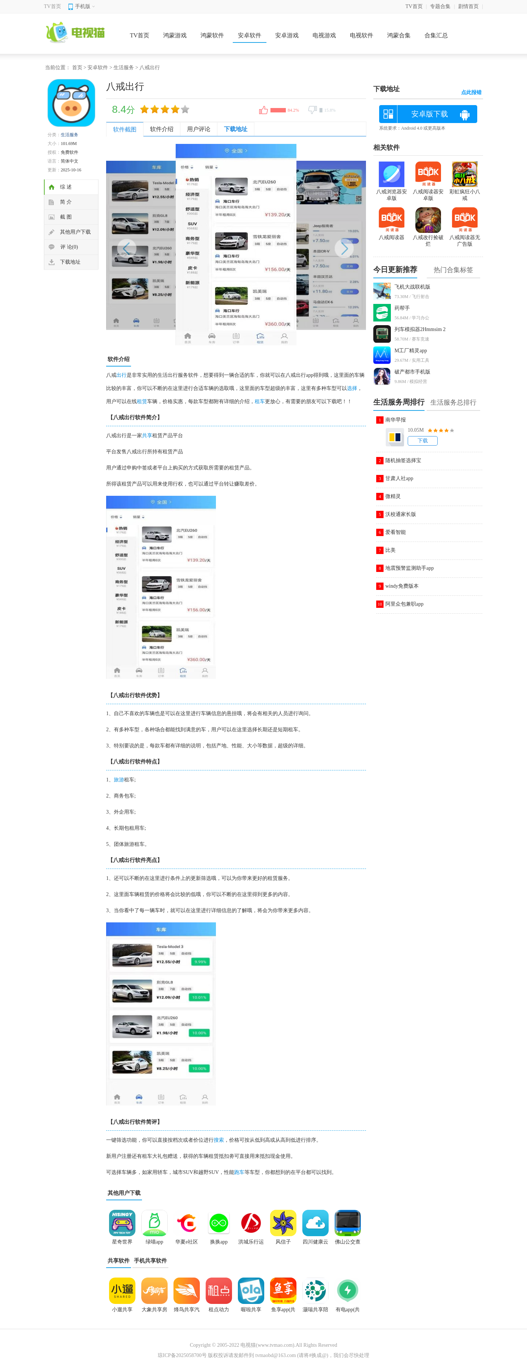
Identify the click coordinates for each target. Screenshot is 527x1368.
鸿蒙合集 (399, 35)
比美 (390, 550)
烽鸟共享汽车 (186, 1312)
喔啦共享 (251, 1309)
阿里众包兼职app (404, 604)
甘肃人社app (399, 478)
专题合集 (440, 6)
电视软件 (361, 35)
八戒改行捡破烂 (428, 237)
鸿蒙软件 (212, 35)
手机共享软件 (150, 1261)
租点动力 (219, 1309)
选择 (352, 388)
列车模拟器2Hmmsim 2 (420, 329)
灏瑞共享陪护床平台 (315, 1312)
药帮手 (402, 308)
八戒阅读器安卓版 (428, 192)
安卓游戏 (287, 35)
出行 (121, 375)
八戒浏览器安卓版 (391, 192)
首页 (77, 67)
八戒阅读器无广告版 (464, 237)
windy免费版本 (402, 586)
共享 (147, 435)
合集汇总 (436, 35)
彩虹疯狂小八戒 (464, 192)
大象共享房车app (154, 1312)
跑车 (239, 1172)
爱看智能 (395, 532)
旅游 (119, 779)
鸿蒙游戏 (175, 35)
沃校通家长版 (400, 514)
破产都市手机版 (412, 372)
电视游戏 (324, 35)
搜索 (219, 1140)
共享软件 (119, 1261)
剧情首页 (468, 6)
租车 (260, 401)
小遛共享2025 (122, 1312)
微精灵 (393, 496)
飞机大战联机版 (412, 287)
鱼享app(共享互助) (283, 1312)
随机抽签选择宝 (403, 460)
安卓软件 (249, 35)
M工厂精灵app (411, 350)
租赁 (142, 401)
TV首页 (52, 6)
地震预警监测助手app (409, 568)
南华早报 (395, 420)
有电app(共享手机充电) (348, 1312)
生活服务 (123, 67)
